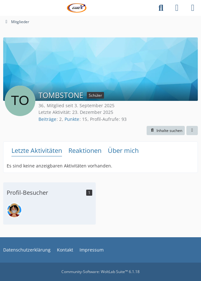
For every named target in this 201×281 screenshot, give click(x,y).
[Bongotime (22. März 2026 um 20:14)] (14, 210)
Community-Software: (100, 271)
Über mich (123, 150)
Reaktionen (84, 150)
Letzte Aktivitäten (36, 150)
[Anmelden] (176, 8)
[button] (166, 130)
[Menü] (192, 8)
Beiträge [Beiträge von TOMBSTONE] (47, 119)
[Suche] (161, 8)
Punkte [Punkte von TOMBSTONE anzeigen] (72, 119)
